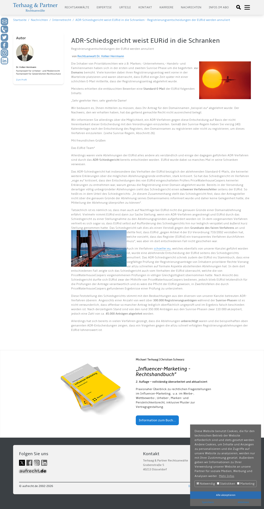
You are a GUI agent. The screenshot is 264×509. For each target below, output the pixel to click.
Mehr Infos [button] (226, 476)
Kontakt (145, 7)
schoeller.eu (162, 248)
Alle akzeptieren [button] (225, 495)
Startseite (20, 20)
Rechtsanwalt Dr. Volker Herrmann (100, 56)
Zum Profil (21, 79)
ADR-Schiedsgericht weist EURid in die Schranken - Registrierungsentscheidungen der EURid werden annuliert (152, 20)
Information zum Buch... (157, 420)
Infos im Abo (219, 7)
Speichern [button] (208, 502)
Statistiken (226, 484)
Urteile (125, 7)
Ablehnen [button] (243, 502)
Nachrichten (191, 7)
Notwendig (206, 484)
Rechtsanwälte (77, 7)
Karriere (166, 7)
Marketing (246, 484)
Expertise (104, 7)
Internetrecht (61, 20)
